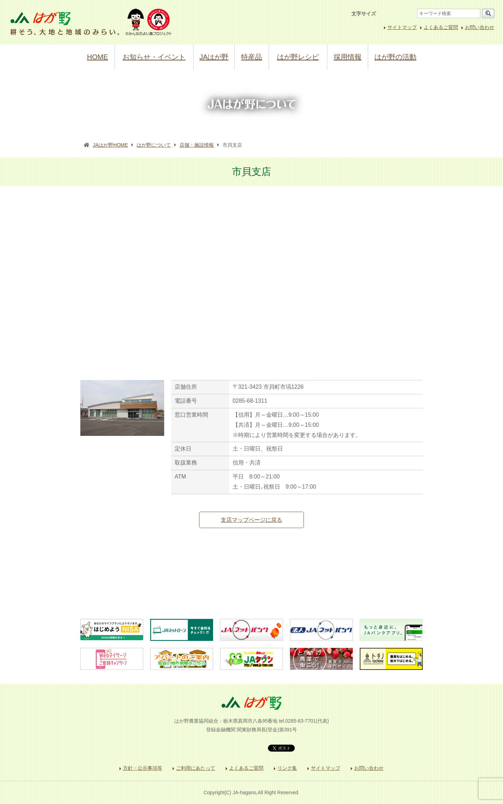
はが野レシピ (298, 57)
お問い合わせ (479, 27)
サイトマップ (402, 27)
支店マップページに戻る (251, 520)
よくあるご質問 (441, 27)
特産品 (251, 57)
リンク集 (287, 768)
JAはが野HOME (110, 145)
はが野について (154, 145)
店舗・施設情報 (197, 145)
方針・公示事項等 (142, 768)
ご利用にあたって (195, 768)
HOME (97, 57)
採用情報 (348, 57)
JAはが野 (213, 57)
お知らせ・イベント (154, 57)
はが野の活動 (395, 57)
